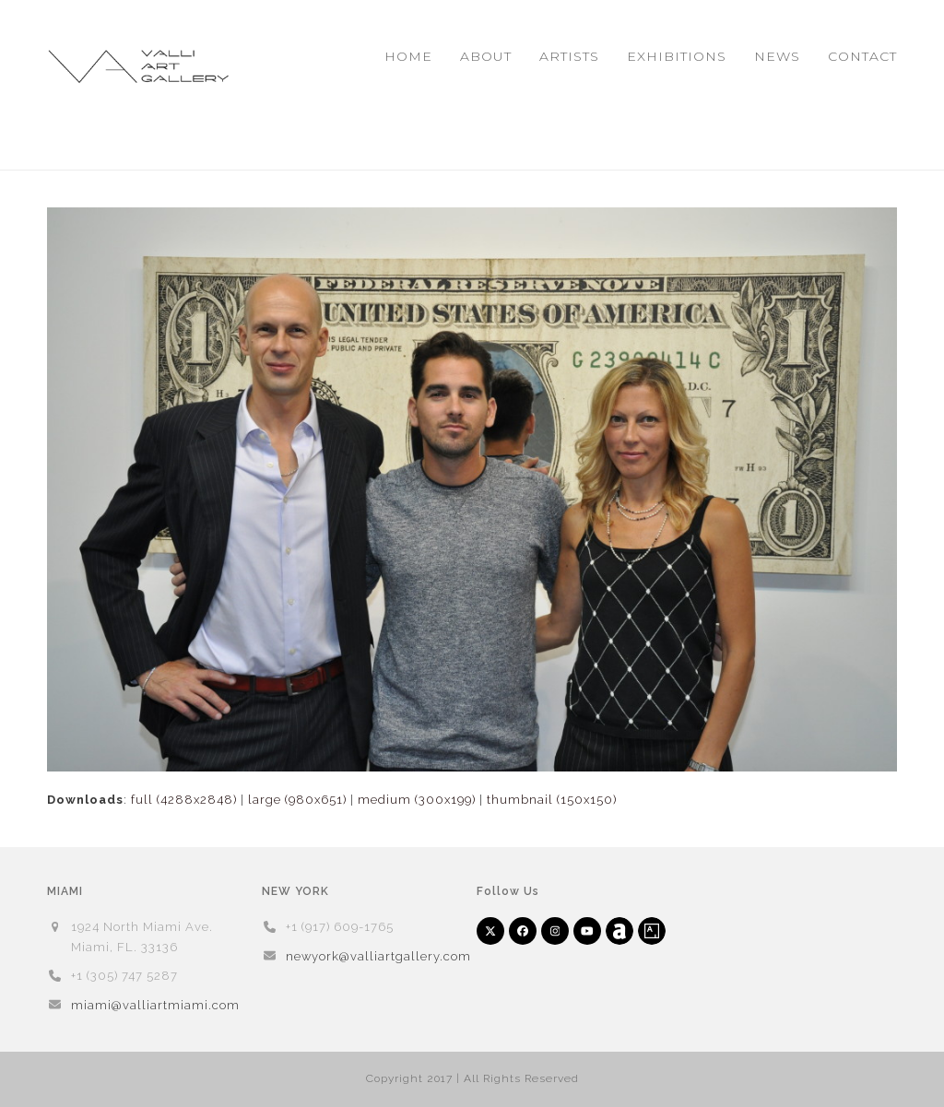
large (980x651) (297, 800)
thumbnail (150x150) (552, 800)
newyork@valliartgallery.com (378, 956)
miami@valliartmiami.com (155, 1005)
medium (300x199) (417, 800)
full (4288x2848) (184, 800)
